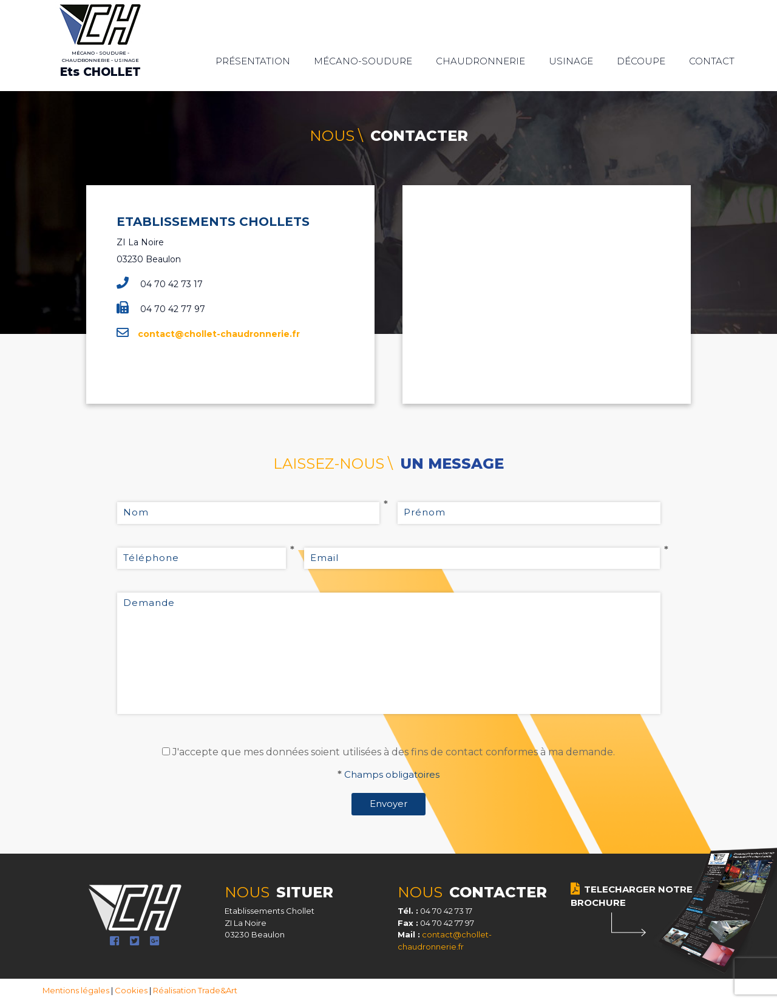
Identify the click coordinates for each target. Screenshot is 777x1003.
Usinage (571, 61)
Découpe (641, 61)
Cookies (131, 990)
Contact (712, 61)
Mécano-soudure (363, 61)
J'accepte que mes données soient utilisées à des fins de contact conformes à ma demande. (393, 752)
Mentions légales (75, 990)
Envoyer (388, 803)
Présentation (252, 61)
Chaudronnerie (480, 61)
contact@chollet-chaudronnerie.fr (219, 333)
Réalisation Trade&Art (195, 990)
